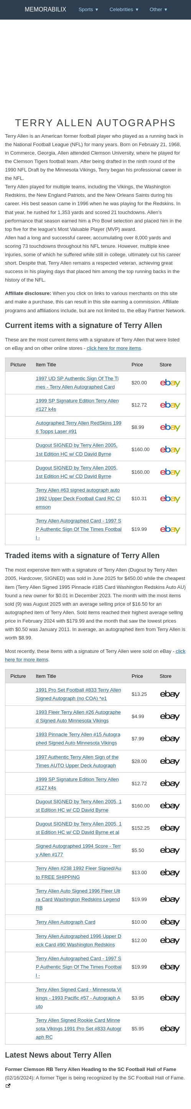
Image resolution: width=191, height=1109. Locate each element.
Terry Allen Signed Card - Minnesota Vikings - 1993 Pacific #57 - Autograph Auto (78, 998)
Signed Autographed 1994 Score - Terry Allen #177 (78, 850)
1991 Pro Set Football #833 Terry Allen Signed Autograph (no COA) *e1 (78, 694)
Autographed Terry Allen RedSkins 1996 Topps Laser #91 (78, 427)
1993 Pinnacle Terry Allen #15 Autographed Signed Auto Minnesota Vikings (78, 739)
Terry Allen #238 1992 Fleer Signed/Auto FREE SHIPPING (78, 872)
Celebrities (121, 9)
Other (156, 9)
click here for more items (114, 348)
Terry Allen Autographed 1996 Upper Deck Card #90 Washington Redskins (78, 940)
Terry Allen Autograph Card (65, 922)
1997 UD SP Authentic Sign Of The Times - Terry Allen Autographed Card (77, 383)
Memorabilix (45, 9)
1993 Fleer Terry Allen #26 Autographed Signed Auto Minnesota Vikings (78, 716)
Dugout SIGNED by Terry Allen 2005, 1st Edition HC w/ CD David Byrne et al (79, 828)
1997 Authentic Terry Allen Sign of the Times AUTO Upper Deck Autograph (77, 761)
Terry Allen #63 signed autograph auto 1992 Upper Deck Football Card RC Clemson (78, 498)
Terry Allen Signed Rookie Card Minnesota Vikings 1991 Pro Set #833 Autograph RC (78, 1028)
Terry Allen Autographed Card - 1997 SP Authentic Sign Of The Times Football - (79, 529)
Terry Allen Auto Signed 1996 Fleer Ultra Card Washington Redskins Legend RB (78, 899)
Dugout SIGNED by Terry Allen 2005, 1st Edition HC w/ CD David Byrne (76, 449)
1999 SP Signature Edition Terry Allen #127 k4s (77, 405)
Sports (86, 9)
